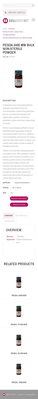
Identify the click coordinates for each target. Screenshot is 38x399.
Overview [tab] (8, 216)
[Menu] (33, 20)
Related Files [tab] (21, 216)
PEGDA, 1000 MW (19, 382)
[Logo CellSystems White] (16, 20)
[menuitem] (33, 20)
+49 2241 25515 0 (16, 12)
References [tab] (10, 221)
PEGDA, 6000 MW (19, 295)
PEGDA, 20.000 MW (19, 353)
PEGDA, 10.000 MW (19, 324)
